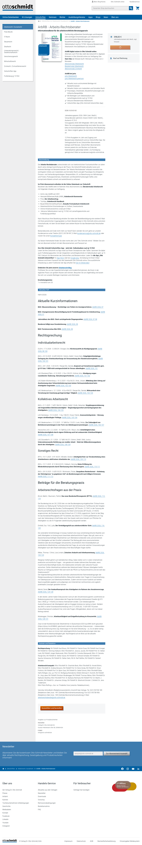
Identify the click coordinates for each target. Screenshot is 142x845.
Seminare (52, 17)
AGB (91, 841)
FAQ (39, 810)
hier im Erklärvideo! (82, 263)
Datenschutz (81, 841)
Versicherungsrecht (11, 56)
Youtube (5, 823)
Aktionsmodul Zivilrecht (73, 69)
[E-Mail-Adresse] (88, 754)
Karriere (5, 800)
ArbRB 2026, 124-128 (45, 592)
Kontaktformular (56, 236)
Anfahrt (5, 797)
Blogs (98, 17)
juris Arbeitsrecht (71, 76)
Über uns (114, 17)
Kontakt (5, 813)
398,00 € (125, 39)
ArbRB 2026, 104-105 (56, 410)
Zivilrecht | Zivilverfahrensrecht (15, 66)
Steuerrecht (8, 42)
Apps (90, 17)
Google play (74, 258)
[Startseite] (9, 842)
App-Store (60, 258)
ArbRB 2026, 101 (92, 368)
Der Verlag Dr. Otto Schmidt (12, 790)
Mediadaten (6, 810)
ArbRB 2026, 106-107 (96, 425)
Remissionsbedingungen (47, 803)
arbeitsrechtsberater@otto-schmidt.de (51, 697)
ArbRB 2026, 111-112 (45, 476)
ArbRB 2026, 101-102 (82, 376)
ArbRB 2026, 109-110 (78, 459)
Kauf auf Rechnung (120, 58)
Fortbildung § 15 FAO (11, 76)
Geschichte (6, 806)
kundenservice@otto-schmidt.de (88, 233)
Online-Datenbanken (10, 17)
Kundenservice (135, 2)
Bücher (62, 17)
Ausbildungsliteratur (77, 17)
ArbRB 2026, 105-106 (69, 418)
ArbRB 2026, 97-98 (90, 319)
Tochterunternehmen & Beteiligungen (15, 803)
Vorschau (41, 800)
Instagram (6, 826)
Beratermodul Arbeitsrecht (74, 66)
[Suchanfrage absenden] (131, 8)
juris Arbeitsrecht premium (74, 79)
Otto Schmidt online (117, 2)
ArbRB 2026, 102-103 (63, 386)
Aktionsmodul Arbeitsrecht (74, 64)
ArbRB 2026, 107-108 (45, 435)
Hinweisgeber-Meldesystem (130, 841)
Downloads (42, 797)
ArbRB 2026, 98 (72, 324)
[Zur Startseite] (39, 21)
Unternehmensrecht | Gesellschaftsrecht (11, 51)
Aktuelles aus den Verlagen (47, 790)
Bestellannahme (44, 806)
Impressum (68, 841)
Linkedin (5, 820)
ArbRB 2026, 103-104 (85, 393)
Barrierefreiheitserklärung (106, 841)
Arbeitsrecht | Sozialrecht (60, 21)
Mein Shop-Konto (100, 2)
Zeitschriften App (10, 71)
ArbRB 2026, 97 (97, 307)
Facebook (5, 816)
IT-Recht (7, 37)
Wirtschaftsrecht (10, 61)
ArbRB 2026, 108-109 (62, 445)
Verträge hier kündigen (81, 790)
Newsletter (41, 793)
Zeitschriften (40, 17)
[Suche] (110, 8)
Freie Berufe (8, 32)
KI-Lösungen (27, 17)
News (106, 17)
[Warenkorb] (137, 8)
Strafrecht (7, 47)
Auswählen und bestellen (52, 708)
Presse (4, 793)
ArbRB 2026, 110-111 (92, 467)
